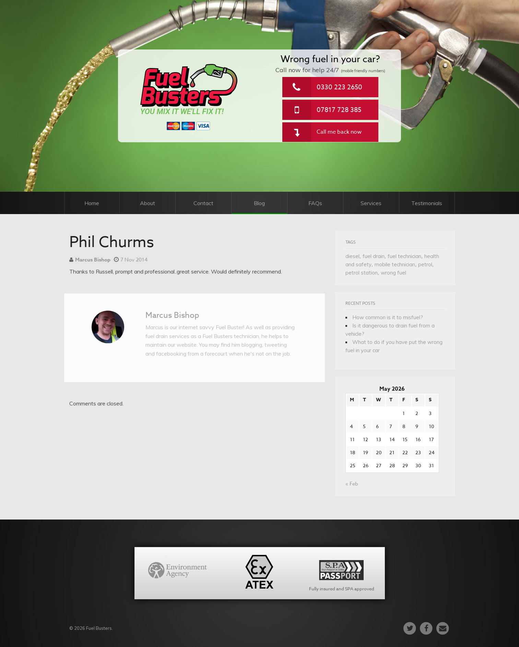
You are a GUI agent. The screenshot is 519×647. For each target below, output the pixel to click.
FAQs (315, 203)
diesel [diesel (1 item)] (352, 256)
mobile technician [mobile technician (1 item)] (395, 264)
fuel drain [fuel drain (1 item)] (374, 256)
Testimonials (426, 203)
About (147, 203)
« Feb (351, 484)
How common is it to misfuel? (387, 317)
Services (371, 203)
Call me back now (339, 132)
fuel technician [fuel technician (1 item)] (404, 256)
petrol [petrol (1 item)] (425, 264)
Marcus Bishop (92, 259)
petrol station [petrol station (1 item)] (361, 272)
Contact (203, 203)
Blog (259, 203)
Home (91, 203)
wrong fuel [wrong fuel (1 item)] (393, 272)
